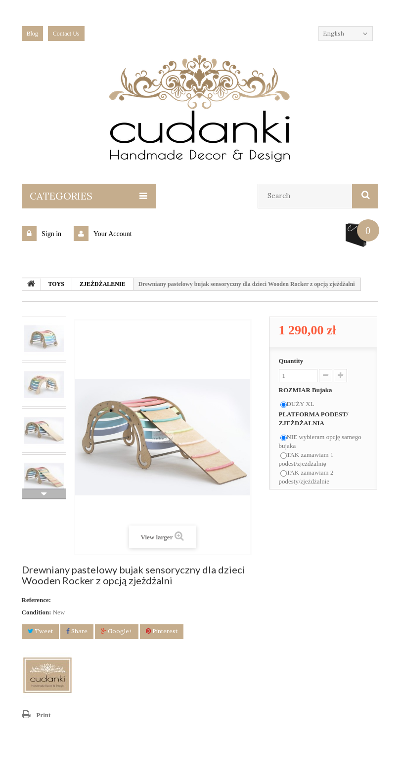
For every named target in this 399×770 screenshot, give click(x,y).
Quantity (291, 361)
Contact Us (66, 33)
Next (44, 493)
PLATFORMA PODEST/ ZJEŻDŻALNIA (314, 418)
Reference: (36, 600)
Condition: (36, 612)
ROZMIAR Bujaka (306, 390)
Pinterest (161, 631)
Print (44, 715)
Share (77, 631)
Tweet (40, 631)
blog (32, 33)
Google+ (117, 631)
